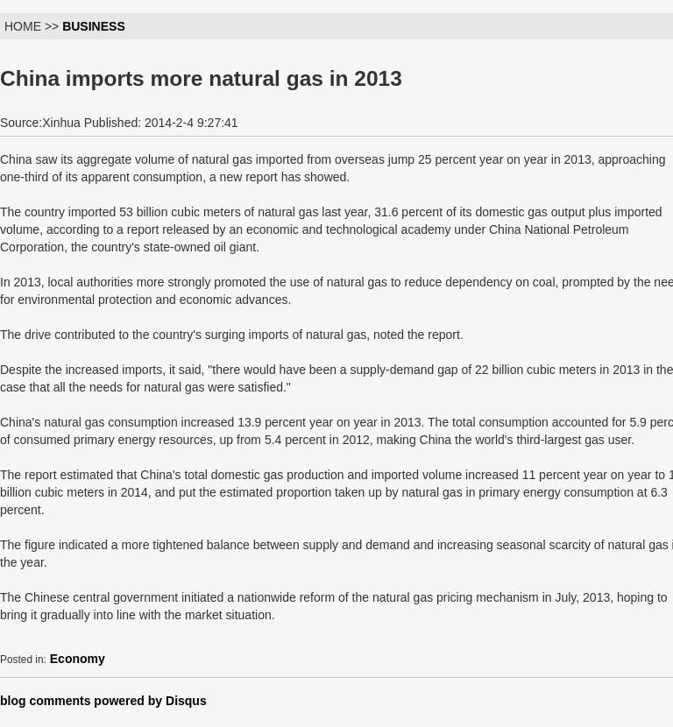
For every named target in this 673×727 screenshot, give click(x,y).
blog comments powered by (103, 701)
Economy (77, 659)
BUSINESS (93, 26)
